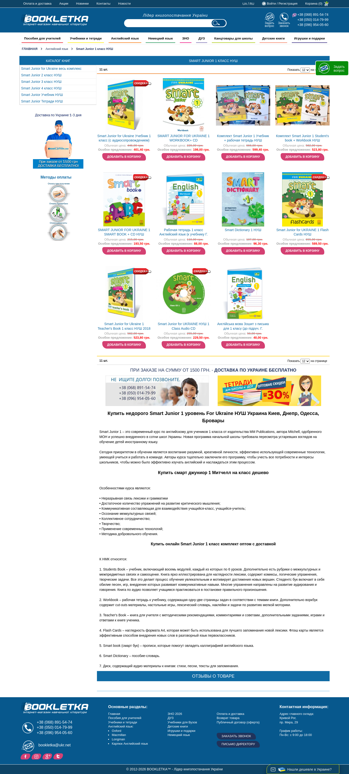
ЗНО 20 (172, 714)
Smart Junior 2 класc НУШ (41, 75)
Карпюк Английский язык (130, 743)
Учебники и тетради (122, 722)
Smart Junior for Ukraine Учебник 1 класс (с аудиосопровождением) (124, 138)
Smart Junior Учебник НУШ (42, 95)
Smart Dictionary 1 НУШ (243, 230)
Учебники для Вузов (182, 722)
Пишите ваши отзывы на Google (47, 756)
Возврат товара (228, 718)
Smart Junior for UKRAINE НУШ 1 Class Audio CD (183, 326)
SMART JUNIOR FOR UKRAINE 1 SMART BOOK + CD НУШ (124, 232)
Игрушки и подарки (181, 731)
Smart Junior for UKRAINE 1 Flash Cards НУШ (302, 232)
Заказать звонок (284, 24)
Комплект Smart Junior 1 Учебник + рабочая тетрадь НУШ (243, 138)
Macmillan (119, 735)
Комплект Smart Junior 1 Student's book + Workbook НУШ (302, 138)
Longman (118, 739)
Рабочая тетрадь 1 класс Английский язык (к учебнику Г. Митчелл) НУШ (183, 232)
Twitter (58, 756)
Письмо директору (238, 744)
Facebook (26, 756)
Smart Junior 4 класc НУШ (41, 88)
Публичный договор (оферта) (238, 722)
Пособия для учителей (124, 718)
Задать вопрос (269, 24)
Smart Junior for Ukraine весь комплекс (51, 68)
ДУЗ (170, 718)
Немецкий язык (178, 735)
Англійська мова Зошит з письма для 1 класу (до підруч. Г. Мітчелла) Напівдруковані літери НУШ (243, 326)
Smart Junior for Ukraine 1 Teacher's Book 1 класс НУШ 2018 (124, 326)
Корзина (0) (313, 3)
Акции (63, 3)
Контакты (103, 3)
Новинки (82, 3)
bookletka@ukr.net (55, 745)
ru (252, 4)
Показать (293, 69)
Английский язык (57, 49)
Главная (30, 49)
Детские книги (177, 726)
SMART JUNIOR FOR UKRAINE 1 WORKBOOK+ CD (183, 138)
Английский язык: (120, 726)
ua (245, 4)
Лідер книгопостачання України (175, 15)
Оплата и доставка (37, 3)
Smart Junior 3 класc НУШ (41, 82)
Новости (124, 3)
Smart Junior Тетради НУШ (42, 101)
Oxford (116, 731)
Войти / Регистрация (282, 3)
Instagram (37, 756)
